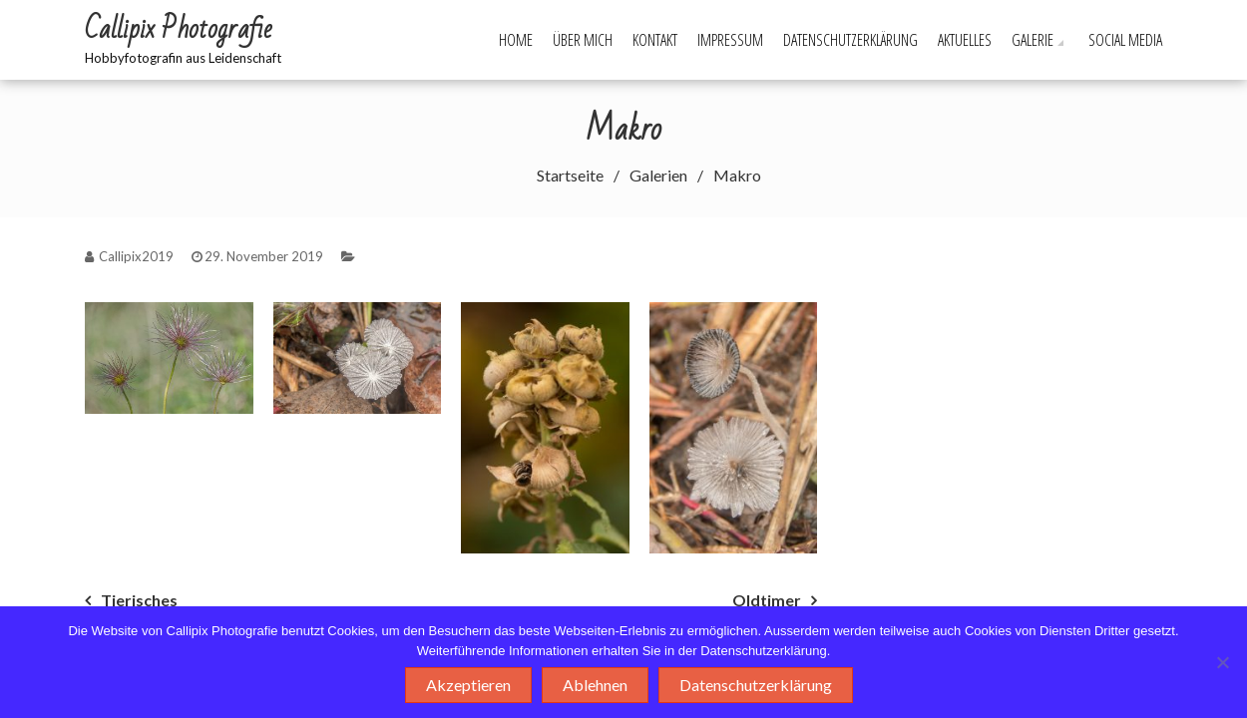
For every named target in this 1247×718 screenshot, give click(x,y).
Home (516, 40)
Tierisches (139, 599)
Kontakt (654, 40)
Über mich (583, 40)
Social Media (1125, 40)
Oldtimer (766, 599)
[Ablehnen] (1222, 662)
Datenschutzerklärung (850, 40)
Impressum (730, 40)
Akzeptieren (468, 684)
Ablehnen (595, 684)
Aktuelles (965, 40)
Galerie (1032, 40)
